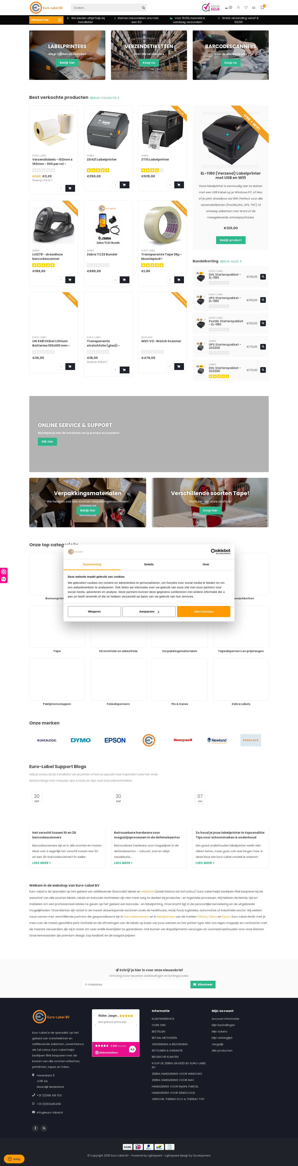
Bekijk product (231, 240)
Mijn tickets (219, 1031)
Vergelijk (217, 1044)
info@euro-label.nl (50, 1112)
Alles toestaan (203, 611)
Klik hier (47, 442)
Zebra (213, 917)
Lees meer (41, 863)
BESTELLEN (158, 1031)
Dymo (226, 917)
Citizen (202, 917)
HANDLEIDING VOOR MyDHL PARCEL (175, 1086)
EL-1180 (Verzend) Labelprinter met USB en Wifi (231, 175)
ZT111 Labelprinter (155, 159)
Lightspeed (155, 1155)
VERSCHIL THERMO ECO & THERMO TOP (178, 1099)
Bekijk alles (231, 261)
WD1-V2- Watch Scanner (161, 341)
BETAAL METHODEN (164, 1038)
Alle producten (222, 1050)
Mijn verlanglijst (222, 1038)
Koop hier (210, 510)
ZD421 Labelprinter (102, 159)
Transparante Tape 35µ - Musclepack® (161, 256)
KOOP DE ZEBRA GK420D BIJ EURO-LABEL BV (179, 1065)
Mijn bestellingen (223, 1025)
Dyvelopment (202, 1155)
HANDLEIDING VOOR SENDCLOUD (173, 1093)
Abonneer (203, 984)
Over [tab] (206, 564)
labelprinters (166, 917)
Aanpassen (149, 611)
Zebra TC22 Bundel (102, 254)
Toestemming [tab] (92, 564)
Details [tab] (149, 564)
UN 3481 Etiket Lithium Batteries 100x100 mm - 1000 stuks (51, 345)
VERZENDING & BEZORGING (170, 1044)
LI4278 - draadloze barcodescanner (47, 256)
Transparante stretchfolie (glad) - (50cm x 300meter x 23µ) (107, 345)
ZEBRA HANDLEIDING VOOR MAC (173, 1080)
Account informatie (225, 1019)
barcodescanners (136, 917)
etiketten (148, 891)
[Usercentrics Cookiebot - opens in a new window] (213, 551)
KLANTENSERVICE (163, 1019)
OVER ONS (159, 1025)
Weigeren (94, 611)
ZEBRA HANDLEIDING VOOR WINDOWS (177, 1074)
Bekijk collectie (104, 98)
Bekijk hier (67, 63)
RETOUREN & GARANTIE (167, 1050)
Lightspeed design (176, 1155)
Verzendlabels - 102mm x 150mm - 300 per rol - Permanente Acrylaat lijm (53, 163)
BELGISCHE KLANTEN (165, 1057)
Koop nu (149, 63)
